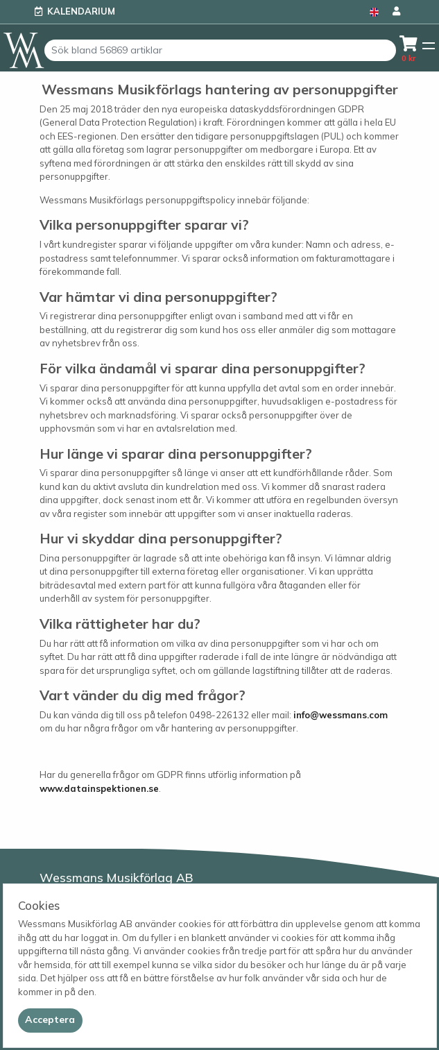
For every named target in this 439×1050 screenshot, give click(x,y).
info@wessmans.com (340, 714)
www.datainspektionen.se (99, 788)
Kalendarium (81, 11)
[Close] (50, 1020)
